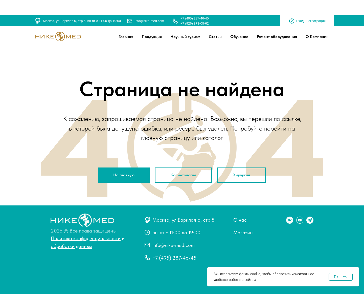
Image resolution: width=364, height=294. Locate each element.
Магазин (243, 232)
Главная (126, 36)
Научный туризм (185, 36)
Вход (300, 21)
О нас (240, 220)
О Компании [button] (317, 36)
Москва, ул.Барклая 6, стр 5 (183, 220)
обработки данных (71, 246)
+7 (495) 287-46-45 (194, 18)
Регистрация (316, 21)
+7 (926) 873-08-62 (194, 23)
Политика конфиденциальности (86, 238)
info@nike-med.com (149, 21)
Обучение (239, 36)
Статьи (215, 36)
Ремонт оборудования (277, 36)
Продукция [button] (152, 36)
